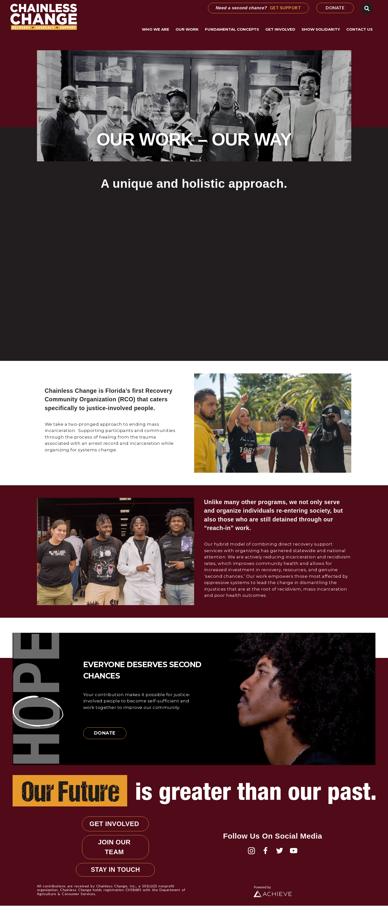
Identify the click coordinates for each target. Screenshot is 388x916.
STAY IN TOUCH (115, 879)
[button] (367, 8)
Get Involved (281, 29)
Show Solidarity (321, 29)
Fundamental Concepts (233, 29)
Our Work (188, 29)
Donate (105, 733)
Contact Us (359, 29)
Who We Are (157, 29)
